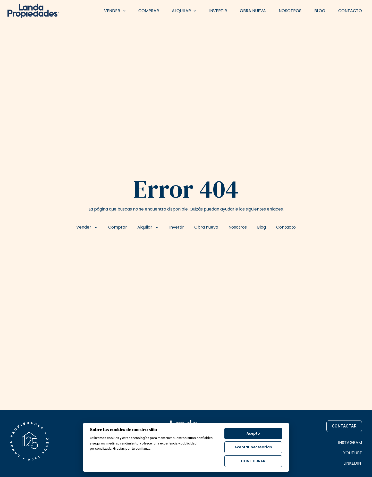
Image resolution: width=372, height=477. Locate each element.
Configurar (253, 461)
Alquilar (184, 11)
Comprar (148, 11)
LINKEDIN (352, 463)
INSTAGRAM (350, 443)
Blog (319, 11)
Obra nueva (253, 11)
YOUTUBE (352, 453)
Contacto (350, 11)
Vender (114, 11)
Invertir (218, 11)
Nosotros (290, 11)
